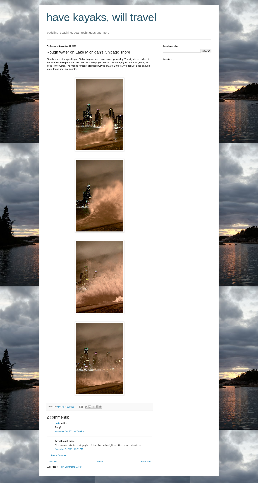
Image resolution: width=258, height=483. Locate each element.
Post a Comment (59, 455)
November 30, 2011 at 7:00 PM (69, 431)
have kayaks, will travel (102, 17)
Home (100, 461)
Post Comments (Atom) (71, 467)
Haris (57, 423)
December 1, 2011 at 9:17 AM (69, 449)
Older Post (146, 461)
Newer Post (53, 461)
